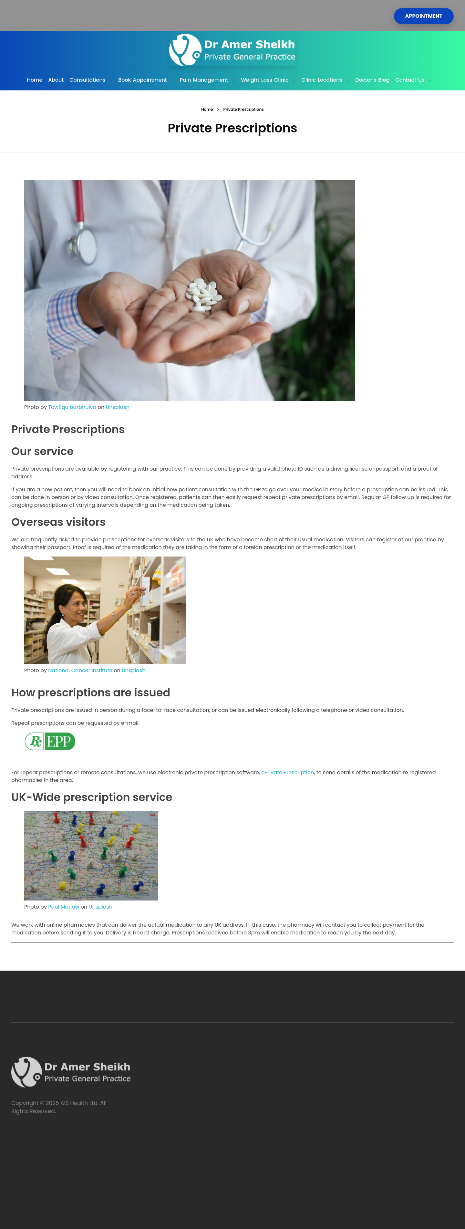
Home (207, 109)
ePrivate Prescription (287, 772)
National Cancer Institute (80, 670)
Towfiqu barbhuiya (72, 407)
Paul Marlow (63, 907)
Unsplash (117, 407)
